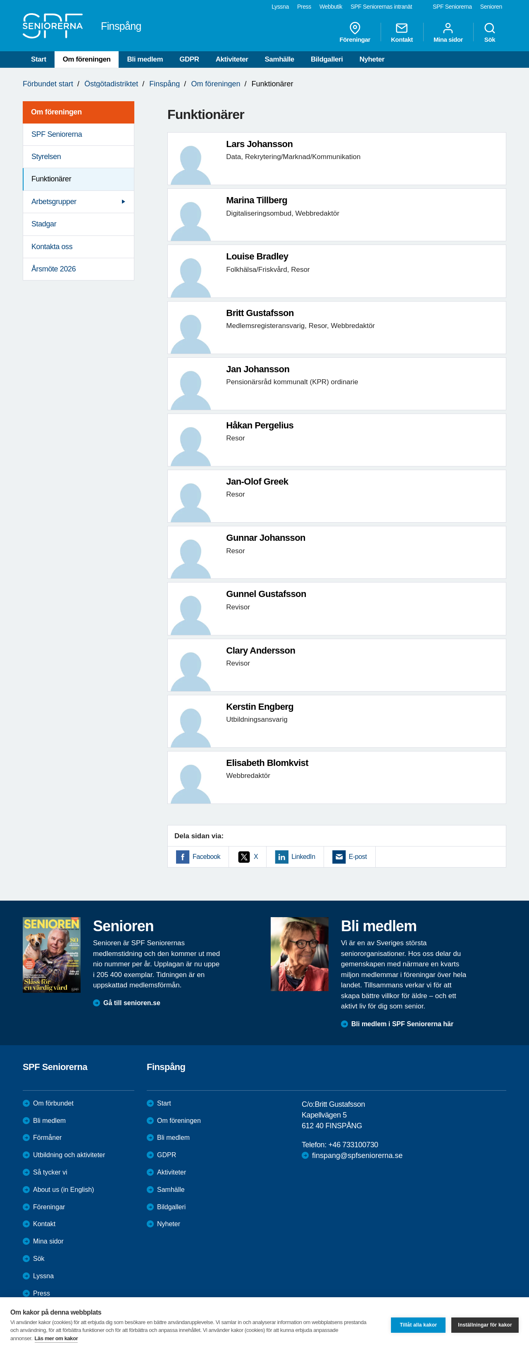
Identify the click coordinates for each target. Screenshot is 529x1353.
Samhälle (279, 59)
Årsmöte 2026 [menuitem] (53, 269)
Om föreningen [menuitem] (56, 112)
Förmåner (47, 1137)
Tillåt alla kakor (418, 1325)
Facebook (206, 856)
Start (38, 59)
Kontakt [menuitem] (402, 32)
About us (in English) (63, 1189)
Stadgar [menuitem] (43, 224)
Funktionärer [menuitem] (51, 179)
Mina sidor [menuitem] (448, 32)
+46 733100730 (353, 1145)
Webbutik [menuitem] (330, 6)
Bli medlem (145, 59)
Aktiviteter (232, 59)
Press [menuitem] (304, 6)
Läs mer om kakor (56, 1338)
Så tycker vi (50, 1172)
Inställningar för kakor (485, 1325)
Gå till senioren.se (131, 1002)
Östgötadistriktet (111, 84)
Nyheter (372, 59)
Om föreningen (87, 59)
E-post (358, 856)
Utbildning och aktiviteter (69, 1154)
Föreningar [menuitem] (355, 32)
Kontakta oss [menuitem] (51, 247)
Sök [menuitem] (490, 32)
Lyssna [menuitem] (280, 6)
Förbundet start (48, 84)
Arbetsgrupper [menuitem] (53, 201)
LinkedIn (303, 856)
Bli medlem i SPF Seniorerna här (402, 1023)
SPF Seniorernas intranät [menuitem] (381, 6)
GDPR (189, 59)
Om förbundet (53, 1103)
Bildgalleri (327, 59)
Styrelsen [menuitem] (46, 156)
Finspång (164, 84)
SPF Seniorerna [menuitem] (452, 6)
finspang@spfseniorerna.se (357, 1155)
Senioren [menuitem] (491, 6)
